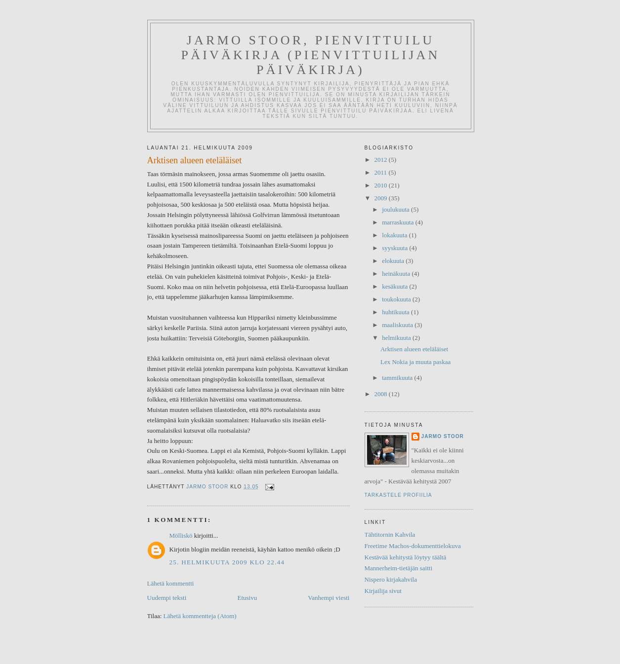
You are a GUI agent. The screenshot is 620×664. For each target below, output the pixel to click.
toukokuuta (397, 299)
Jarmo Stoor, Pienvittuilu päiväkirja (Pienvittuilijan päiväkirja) (310, 55)
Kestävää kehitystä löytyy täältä (406, 557)
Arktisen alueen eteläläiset (414, 349)
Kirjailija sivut (383, 590)
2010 (381, 185)
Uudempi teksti (167, 597)
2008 (381, 394)
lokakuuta (395, 235)
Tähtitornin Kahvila (390, 534)
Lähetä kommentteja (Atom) (200, 616)
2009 (381, 198)
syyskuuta (395, 248)
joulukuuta (396, 209)
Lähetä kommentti (170, 583)
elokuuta (394, 260)
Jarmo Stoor (442, 436)
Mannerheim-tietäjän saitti (399, 568)
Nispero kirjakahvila (391, 579)
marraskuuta (398, 222)
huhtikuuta (396, 312)
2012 (381, 159)
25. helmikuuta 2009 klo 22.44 (227, 562)
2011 (381, 172)
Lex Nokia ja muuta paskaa (415, 362)
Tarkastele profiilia (398, 495)
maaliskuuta (398, 325)
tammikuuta (398, 377)
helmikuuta (397, 337)
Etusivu (247, 597)
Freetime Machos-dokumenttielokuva (413, 546)
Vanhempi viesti (328, 597)
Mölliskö (181, 535)
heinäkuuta (397, 273)
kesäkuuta (395, 286)
